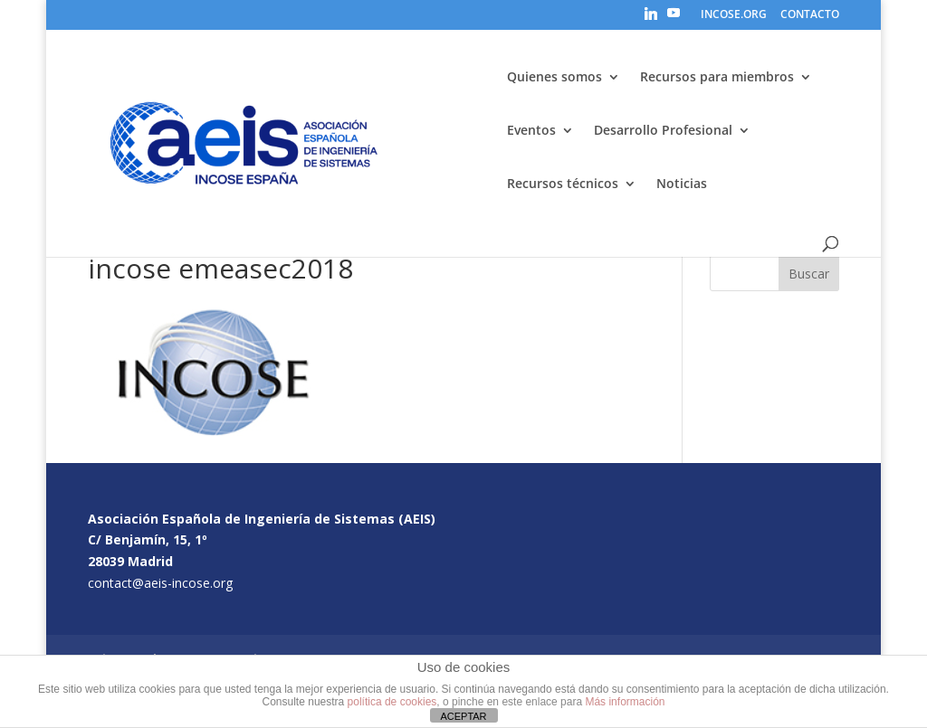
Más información (624, 701)
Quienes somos (554, 78)
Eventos (531, 131)
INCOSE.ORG (734, 15)
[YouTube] (673, 18)
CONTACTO (809, 15)
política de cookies (392, 701)
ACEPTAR (463, 716)
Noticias (681, 184)
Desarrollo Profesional (663, 131)
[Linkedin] (651, 18)
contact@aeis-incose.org (160, 582)
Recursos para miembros (717, 78)
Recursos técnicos (562, 184)
